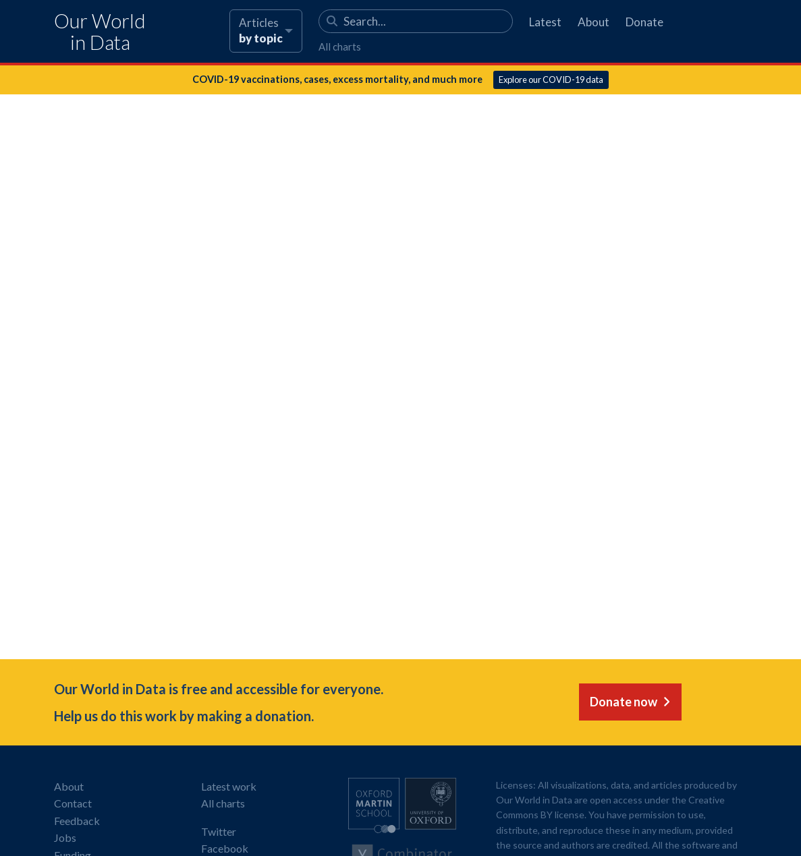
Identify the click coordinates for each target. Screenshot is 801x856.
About (593, 22)
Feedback (77, 820)
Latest (545, 22)
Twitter (218, 831)
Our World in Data (100, 32)
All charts (340, 46)
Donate (644, 22)
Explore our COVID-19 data (551, 79)
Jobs (65, 837)
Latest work (228, 786)
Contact (73, 803)
